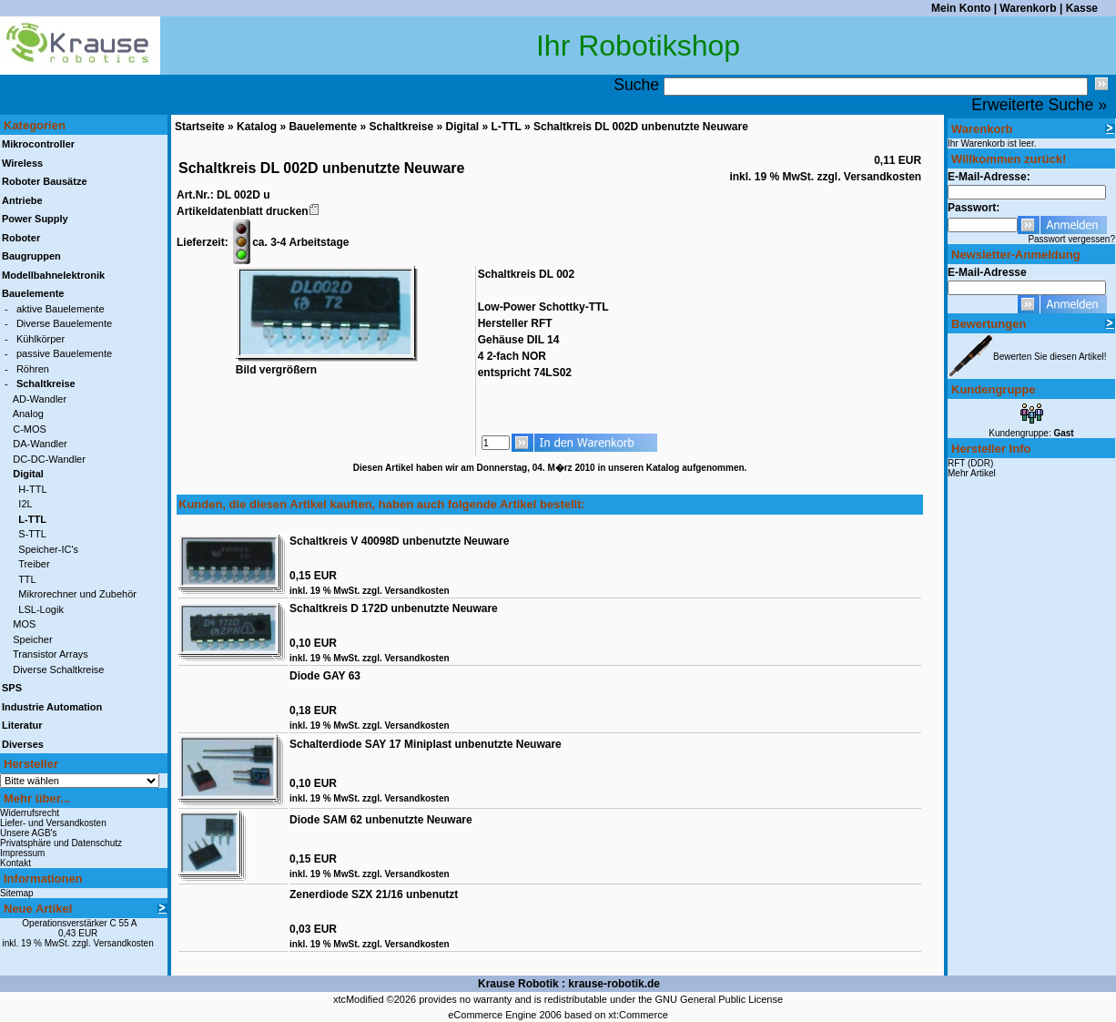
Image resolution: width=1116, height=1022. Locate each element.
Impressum (22, 853)
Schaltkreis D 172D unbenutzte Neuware (393, 608)
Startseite (200, 126)
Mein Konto (960, 8)
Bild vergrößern (327, 364)
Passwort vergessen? (1071, 239)
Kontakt (15, 863)
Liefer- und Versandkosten (53, 823)
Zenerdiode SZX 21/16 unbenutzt (373, 894)
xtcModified (358, 999)
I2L (25, 503)
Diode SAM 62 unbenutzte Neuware (380, 819)
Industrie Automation (52, 706)
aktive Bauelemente (60, 308)
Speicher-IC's (48, 549)
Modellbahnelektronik (53, 275)
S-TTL (32, 533)
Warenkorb (1027, 8)
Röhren (32, 368)
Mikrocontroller (38, 143)
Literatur (22, 725)
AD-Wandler (40, 398)
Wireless (22, 163)
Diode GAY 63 (324, 675)
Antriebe (22, 200)
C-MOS (29, 429)
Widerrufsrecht (29, 813)
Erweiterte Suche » (1039, 105)
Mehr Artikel (972, 473)
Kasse (1082, 8)
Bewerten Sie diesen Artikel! (1050, 357)
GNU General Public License (718, 999)
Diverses (23, 744)
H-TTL (32, 489)
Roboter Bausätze (44, 181)
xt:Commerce (637, 1014)
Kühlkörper (40, 338)
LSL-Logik (41, 609)
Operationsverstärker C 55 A (79, 923)
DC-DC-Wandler (49, 459)
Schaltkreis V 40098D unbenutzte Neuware (399, 541)
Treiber (33, 563)
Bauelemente (323, 126)
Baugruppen (31, 255)
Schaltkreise (401, 126)
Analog (28, 413)
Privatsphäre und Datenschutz (61, 843)
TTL (27, 579)
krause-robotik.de (614, 983)
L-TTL (507, 126)
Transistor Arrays (50, 654)
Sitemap (17, 893)
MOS (24, 623)
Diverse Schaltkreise (58, 669)
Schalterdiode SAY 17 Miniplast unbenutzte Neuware (425, 744)
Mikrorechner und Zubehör (77, 593)
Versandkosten (124, 943)
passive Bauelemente (64, 353)
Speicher (32, 639)
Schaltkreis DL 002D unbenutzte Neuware (640, 126)
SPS (12, 687)
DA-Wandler (40, 443)
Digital (463, 126)
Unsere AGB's (28, 833)
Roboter (21, 237)
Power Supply (35, 218)
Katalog (257, 126)
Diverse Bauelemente (64, 323)
